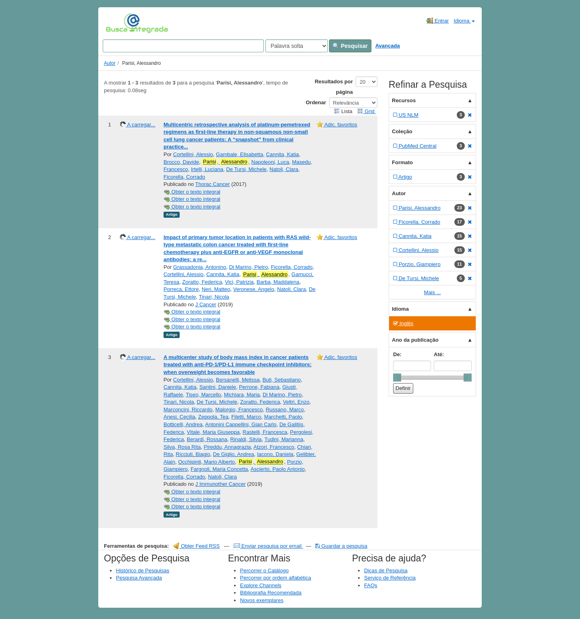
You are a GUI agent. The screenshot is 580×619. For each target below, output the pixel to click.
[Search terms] (183, 45)
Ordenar (316, 102)
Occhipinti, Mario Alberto (206, 462)
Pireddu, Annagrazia (227, 447)
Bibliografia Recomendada (270, 593)
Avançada (387, 46)
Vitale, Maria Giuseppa (213, 432)
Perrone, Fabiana (259, 387)
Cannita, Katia (282, 154)
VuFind (118, 23)
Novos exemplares (262, 600)
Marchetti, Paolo (283, 417)
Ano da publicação (415, 340)
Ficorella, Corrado (184, 177)
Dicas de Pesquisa (386, 570)
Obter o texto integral (192, 192)
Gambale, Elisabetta (239, 154)
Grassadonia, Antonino (199, 267)
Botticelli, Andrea (183, 424)
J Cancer (205, 304)
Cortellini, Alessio (193, 154)
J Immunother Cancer (220, 484)
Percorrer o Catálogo (264, 570)
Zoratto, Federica (202, 282)
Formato (402, 162)
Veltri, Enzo (296, 402)
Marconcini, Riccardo (188, 409)
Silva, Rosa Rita (182, 447)
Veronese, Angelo (253, 289)
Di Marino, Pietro (248, 267)
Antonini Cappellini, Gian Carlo (240, 424)
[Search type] (296, 45)
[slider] (397, 377)
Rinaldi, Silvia (246, 439)
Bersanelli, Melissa (237, 380)
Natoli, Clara (283, 169)
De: (397, 354)
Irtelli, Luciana (207, 169)
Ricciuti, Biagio (193, 454)
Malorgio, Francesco (239, 409)
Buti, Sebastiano (282, 380)
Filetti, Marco (246, 417)
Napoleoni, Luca (270, 162)
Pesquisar (350, 46)
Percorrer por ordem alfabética (275, 578)
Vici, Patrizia (239, 282)
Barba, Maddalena (278, 282)
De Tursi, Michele (246, 169)
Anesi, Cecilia (179, 417)
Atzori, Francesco (273, 447)
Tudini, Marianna (284, 439)
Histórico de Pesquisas (142, 570)
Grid (366, 111)
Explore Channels (261, 585)
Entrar (438, 20)
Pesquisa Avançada (139, 578)
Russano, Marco (285, 409)
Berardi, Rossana (207, 439)
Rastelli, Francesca (264, 432)
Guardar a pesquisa (341, 546)
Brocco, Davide (181, 162)
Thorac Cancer (212, 184)
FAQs (370, 585)
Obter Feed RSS (196, 546)
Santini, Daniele (217, 387)
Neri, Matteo (216, 289)
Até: (439, 354)
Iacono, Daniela (275, 454)
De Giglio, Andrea (233, 454)
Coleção (402, 131)
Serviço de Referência (390, 578)
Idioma (464, 21)
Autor (110, 63)
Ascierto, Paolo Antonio (277, 469)
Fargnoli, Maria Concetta (219, 469)
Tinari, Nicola (214, 297)
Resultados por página (334, 86)
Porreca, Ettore (181, 289)
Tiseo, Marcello (203, 395)
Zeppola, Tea (213, 417)
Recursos (404, 100)
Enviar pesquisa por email (268, 546)
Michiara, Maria (242, 395)
